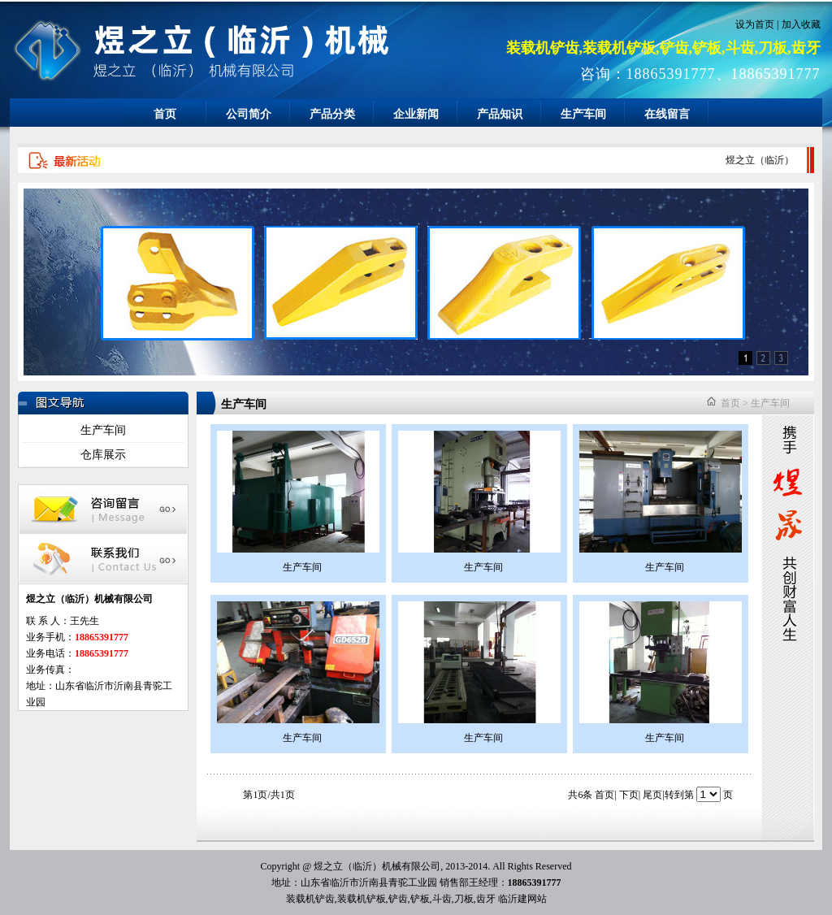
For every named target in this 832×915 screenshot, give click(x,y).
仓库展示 (103, 455)
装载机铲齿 (310, 898)
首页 (165, 114)
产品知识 (499, 114)
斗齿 (442, 898)
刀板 (464, 898)
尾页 (652, 794)
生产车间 (583, 114)
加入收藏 (801, 24)
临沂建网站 (522, 898)
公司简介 (248, 114)
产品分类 (332, 114)
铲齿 (398, 898)
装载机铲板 (361, 898)
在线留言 (667, 114)
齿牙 (486, 898)
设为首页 (754, 24)
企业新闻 (416, 114)
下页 (629, 794)
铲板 (420, 898)
